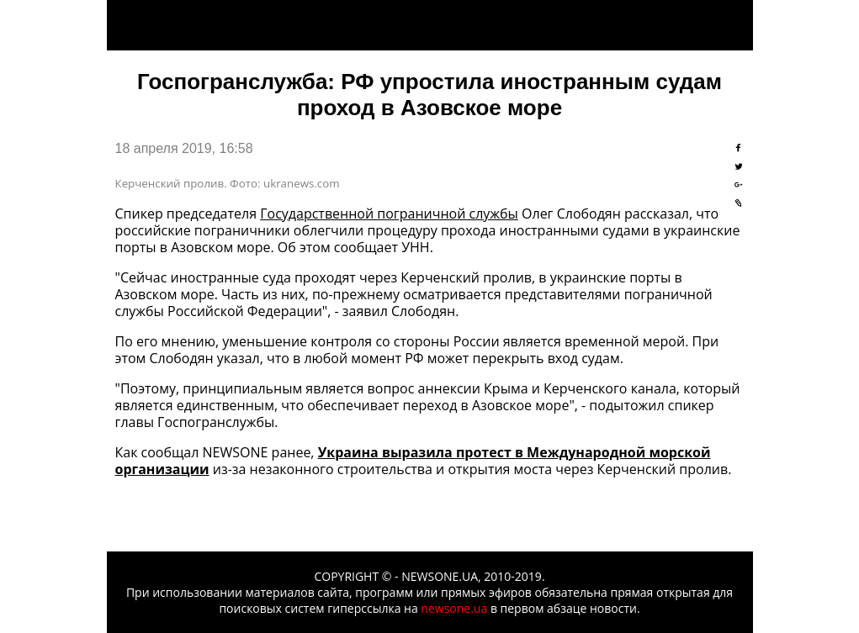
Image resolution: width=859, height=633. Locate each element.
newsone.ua (454, 608)
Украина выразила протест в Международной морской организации (413, 460)
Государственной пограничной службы (389, 213)
